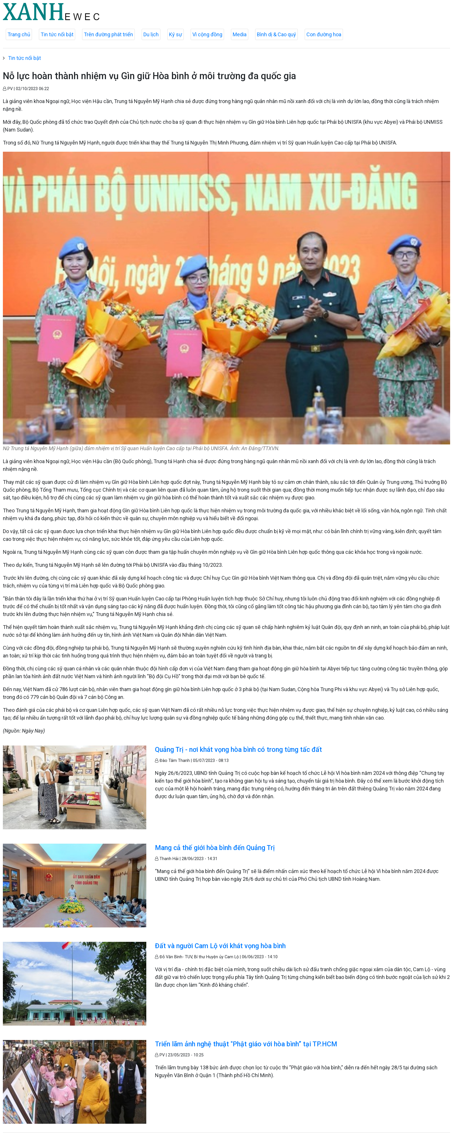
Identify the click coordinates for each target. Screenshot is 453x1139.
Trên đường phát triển (108, 34)
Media (240, 34)
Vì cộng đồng (207, 34)
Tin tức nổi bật (57, 34)
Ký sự (175, 34)
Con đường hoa (323, 34)
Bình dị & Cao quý (276, 34)
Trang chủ (18, 34)
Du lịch (151, 34)
